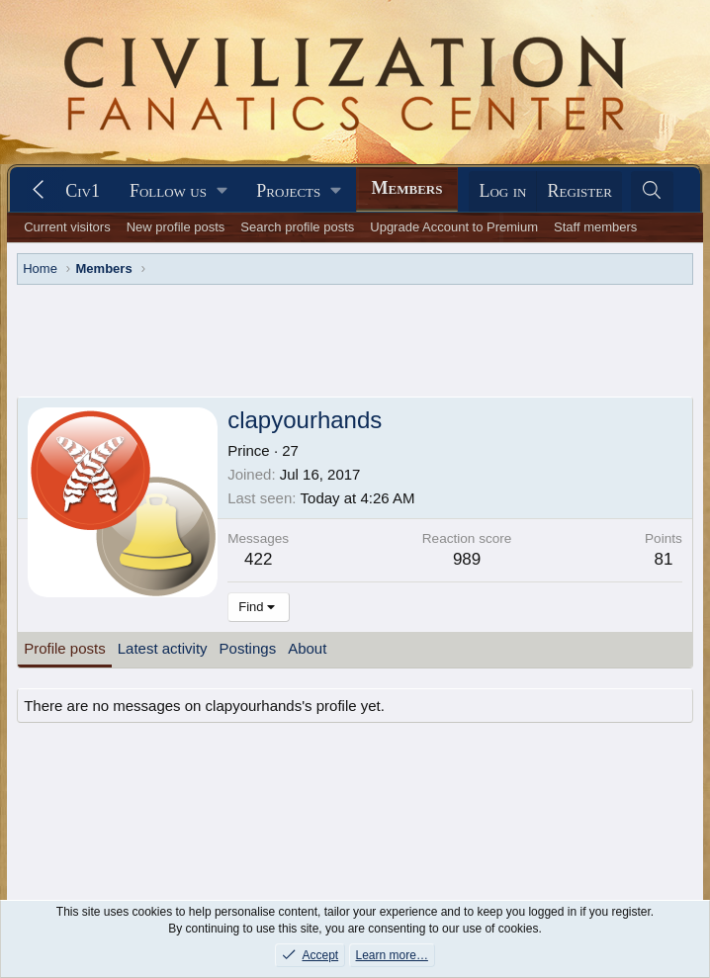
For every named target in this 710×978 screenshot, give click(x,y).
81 (663, 501)
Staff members (595, 227)
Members (407, 188)
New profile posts (176, 227)
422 (258, 501)
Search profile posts (297, 227)
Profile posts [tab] (65, 590)
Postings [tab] (248, 590)
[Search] (652, 191)
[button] (178, 191)
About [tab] (307, 590)
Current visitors (67, 227)
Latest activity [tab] (163, 590)
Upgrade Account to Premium (454, 227)
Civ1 (82, 191)
